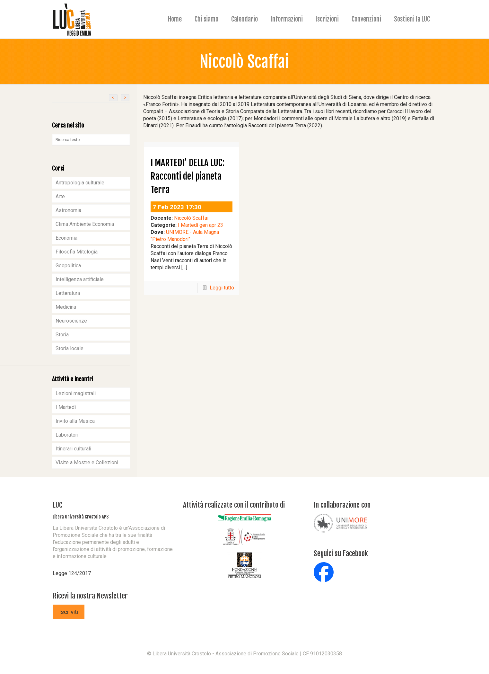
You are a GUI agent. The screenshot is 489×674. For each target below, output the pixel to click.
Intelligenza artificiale (80, 279)
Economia (66, 238)
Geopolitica (68, 265)
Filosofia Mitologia (77, 252)
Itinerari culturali (73, 449)
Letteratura (68, 293)
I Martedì (66, 407)
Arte (60, 196)
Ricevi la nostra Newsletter (90, 595)
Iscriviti (68, 612)
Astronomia (68, 210)
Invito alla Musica (75, 421)
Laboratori (67, 435)
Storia (62, 335)
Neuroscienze (71, 321)
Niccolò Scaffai (191, 218)
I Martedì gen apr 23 (200, 225)
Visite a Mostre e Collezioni (87, 462)
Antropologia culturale (80, 183)
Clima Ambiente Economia (85, 224)
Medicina (66, 307)
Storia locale (69, 348)
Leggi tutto (222, 288)
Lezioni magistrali (76, 393)
